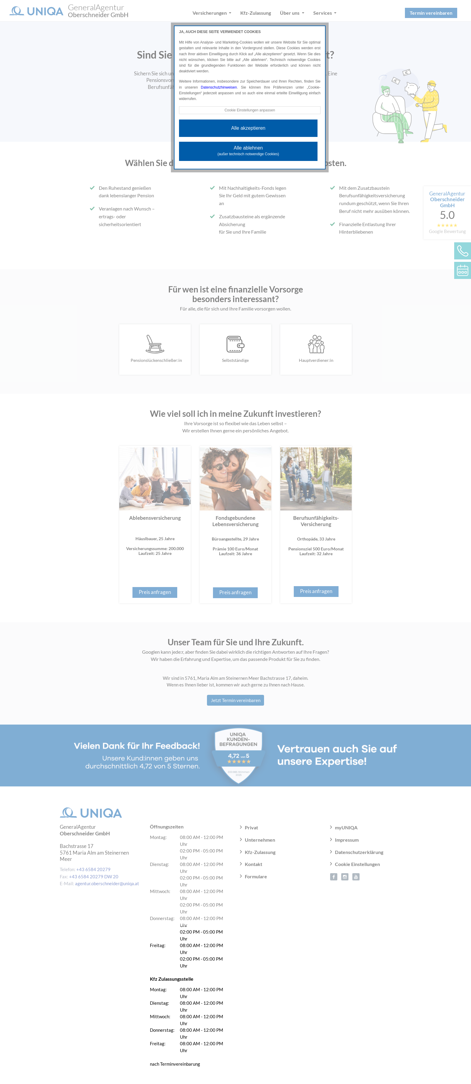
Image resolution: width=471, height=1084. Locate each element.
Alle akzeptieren (248, 128)
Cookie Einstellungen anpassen (249, 110)
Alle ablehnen (248, 150)
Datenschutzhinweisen (219, 87)
